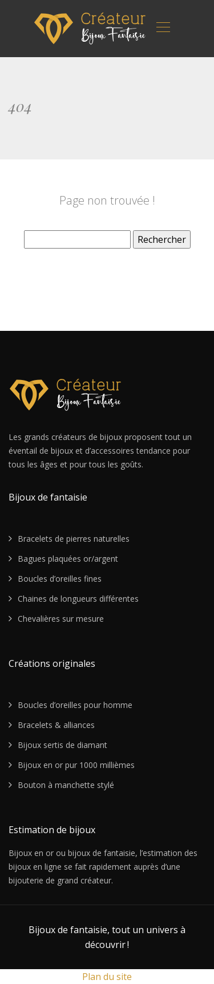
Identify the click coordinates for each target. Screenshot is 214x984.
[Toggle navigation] (163, 28)
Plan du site (107, 976)
